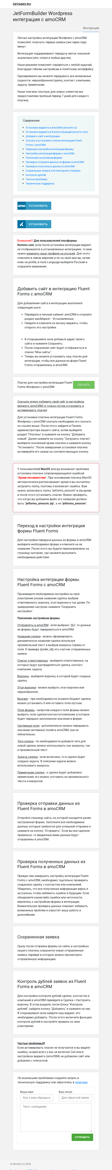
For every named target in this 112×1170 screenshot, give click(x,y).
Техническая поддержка (40, 183)
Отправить (82, 1137)
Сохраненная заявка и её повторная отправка (53, 170)
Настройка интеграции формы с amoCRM (50, 153)
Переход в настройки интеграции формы (50, 149)
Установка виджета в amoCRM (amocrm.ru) (51, 127)
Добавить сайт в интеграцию (43, 136)
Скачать (84, 384)
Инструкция (91, 28)
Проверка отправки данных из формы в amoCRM (55, 162)
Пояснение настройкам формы (44, 157)
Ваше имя (26, 1092)
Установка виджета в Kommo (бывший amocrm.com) (57, 131)
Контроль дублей (36, 175)
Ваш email (65, 1092)
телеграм (81, 1082)
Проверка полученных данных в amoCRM (50, 166)
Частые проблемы (36, 179)
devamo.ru (22, 4)
